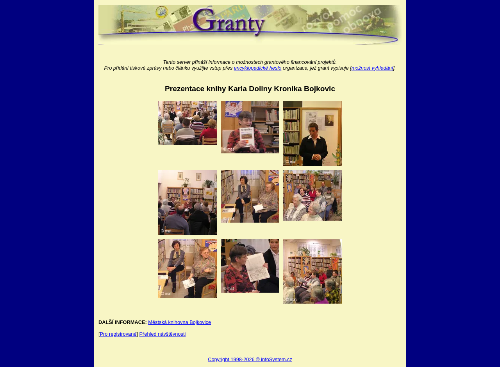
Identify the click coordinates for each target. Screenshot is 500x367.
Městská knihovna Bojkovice (179, 322)
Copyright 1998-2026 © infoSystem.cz (250, 359)
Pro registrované (118, 334)
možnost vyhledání (372, 68)
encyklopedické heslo (258, 68)
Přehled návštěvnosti (162, 334)
